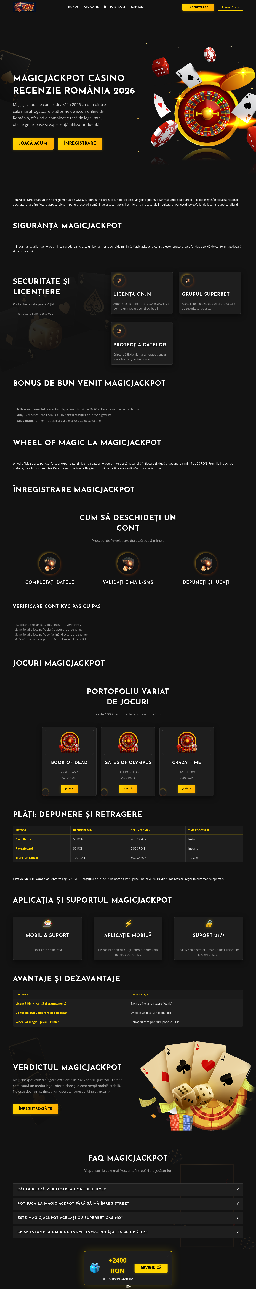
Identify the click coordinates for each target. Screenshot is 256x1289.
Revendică (151, 1268)
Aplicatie (91, 7)
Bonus (73, 7)
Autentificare (230, 7)
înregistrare (115, 7)
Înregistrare (198, 7)
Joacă (69, 789)
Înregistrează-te (35, 1109)
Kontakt (138, 7)
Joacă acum (33, 143)
